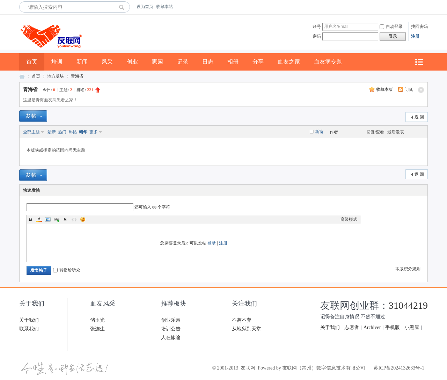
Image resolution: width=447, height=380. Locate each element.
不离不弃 (241, 320)
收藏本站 (164, 6)
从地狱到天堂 (246, 328)
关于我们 (29, 320)
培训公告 (171, 328)
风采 (107, 62)
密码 (317, 36)
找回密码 (419, 26)
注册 (415, 36)
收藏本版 (385, 89)
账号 (317, 26)
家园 (157, 62)
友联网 (22, 76)
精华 (83, 132)
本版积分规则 (407, 268)
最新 (51, 132)
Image (47, 219)
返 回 (419, 117)
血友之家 (289, 62)
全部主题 (31, 132)
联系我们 (29, 328)
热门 (62, 132)
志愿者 (351, 327)
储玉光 (97, 320)
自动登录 (391, 26)
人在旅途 (171, 337)
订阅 (409, 89)
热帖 (72, 132)
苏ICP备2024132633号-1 (399, 368)
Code (74, 219)
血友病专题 (328, 62)
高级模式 (348, 219)
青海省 (77, 76)
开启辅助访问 (426, 6)
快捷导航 (418, 62)
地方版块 (55, 76)
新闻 (82, 62)
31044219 (408, 305)
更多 (93, 132)
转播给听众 (66, 270)
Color (39, 219)
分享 (258, 62)
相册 (233, 62)
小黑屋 (411, 327)
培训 (57, 62)
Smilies (82, 219)
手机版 (392, 327)
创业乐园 (171, 320)
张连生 (97, 328)
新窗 (319, 131)
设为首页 (145, 6)
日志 (207, 62)
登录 (211, 243)
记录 (182, 62)
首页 (31, 62)
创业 (132, 62)
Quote (65, 219)
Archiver (372, 327)
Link (56, 219)
